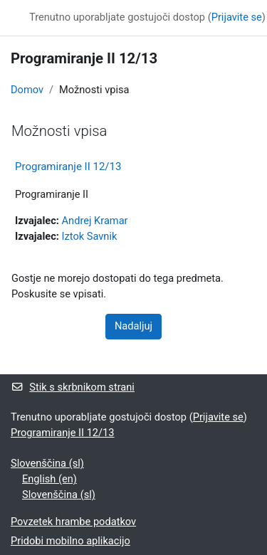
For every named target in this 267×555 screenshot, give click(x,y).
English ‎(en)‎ (49, 478)
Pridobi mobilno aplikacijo (70, 540)
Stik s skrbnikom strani (73, 387)
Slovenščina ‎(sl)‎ (47, 463)
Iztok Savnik (89, 236)
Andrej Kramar (95, 220)
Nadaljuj (133, 325)
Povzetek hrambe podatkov (73, 521)
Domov (27, 89)
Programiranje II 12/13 (68, 166)
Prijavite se (236, 17)
